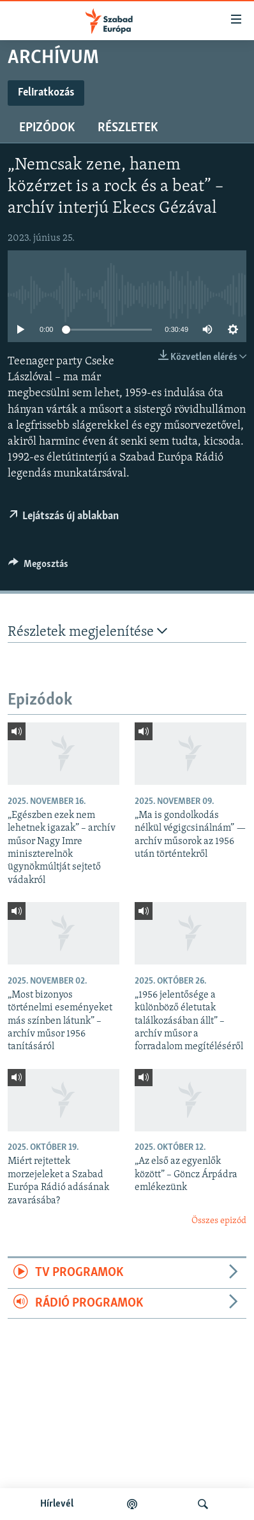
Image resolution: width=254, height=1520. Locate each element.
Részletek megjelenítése (87, 632)
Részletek (128, 128)
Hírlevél (56, 1504)
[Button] (38, 567)
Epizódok (47, 128)
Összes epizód (218, 1221)
